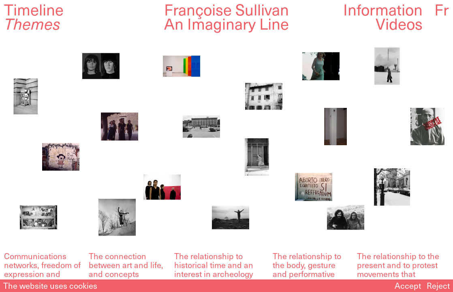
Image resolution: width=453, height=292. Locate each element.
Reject (438, 285)
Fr (441, 9)
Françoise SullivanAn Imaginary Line (226, 16)
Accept (408, 285)
